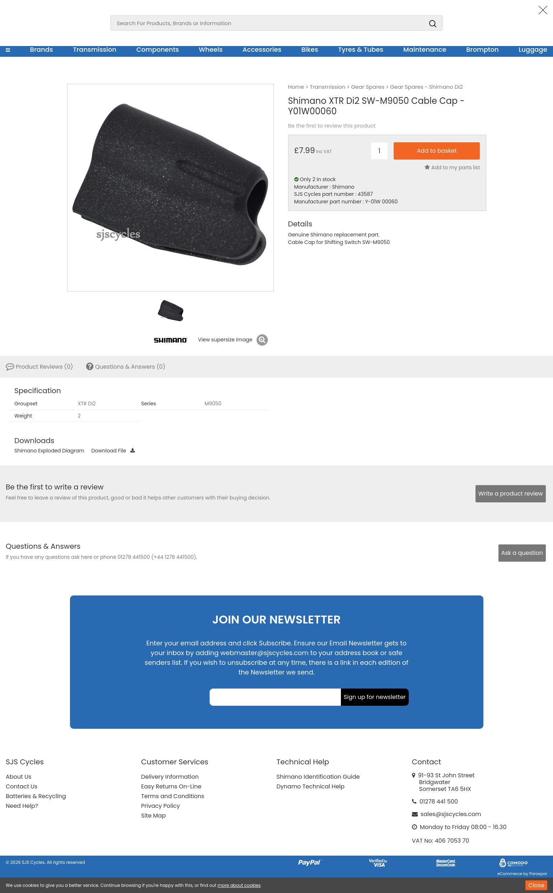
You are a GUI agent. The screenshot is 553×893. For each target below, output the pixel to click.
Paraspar (538, 873)
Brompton (482, 49)
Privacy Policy (160, 806)
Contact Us (21, 786)
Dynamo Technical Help (311, 786)
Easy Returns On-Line (171, 786)
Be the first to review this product (332, 126)
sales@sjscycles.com (451, 814)
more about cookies (239, 885)
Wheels (210, 49)
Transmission (94, 49)
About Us (18, 777)
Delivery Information (169, 777)
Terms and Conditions (172, 796)
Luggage (533, 49)
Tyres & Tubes (360, 49)
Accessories (262, 49)
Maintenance (424, 49)
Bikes (309, 49)
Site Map (153, 815)
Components (157, 49)
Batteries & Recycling (36, 796)
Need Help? (22, 806)
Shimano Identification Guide (318, 777)
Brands (41, 49)
